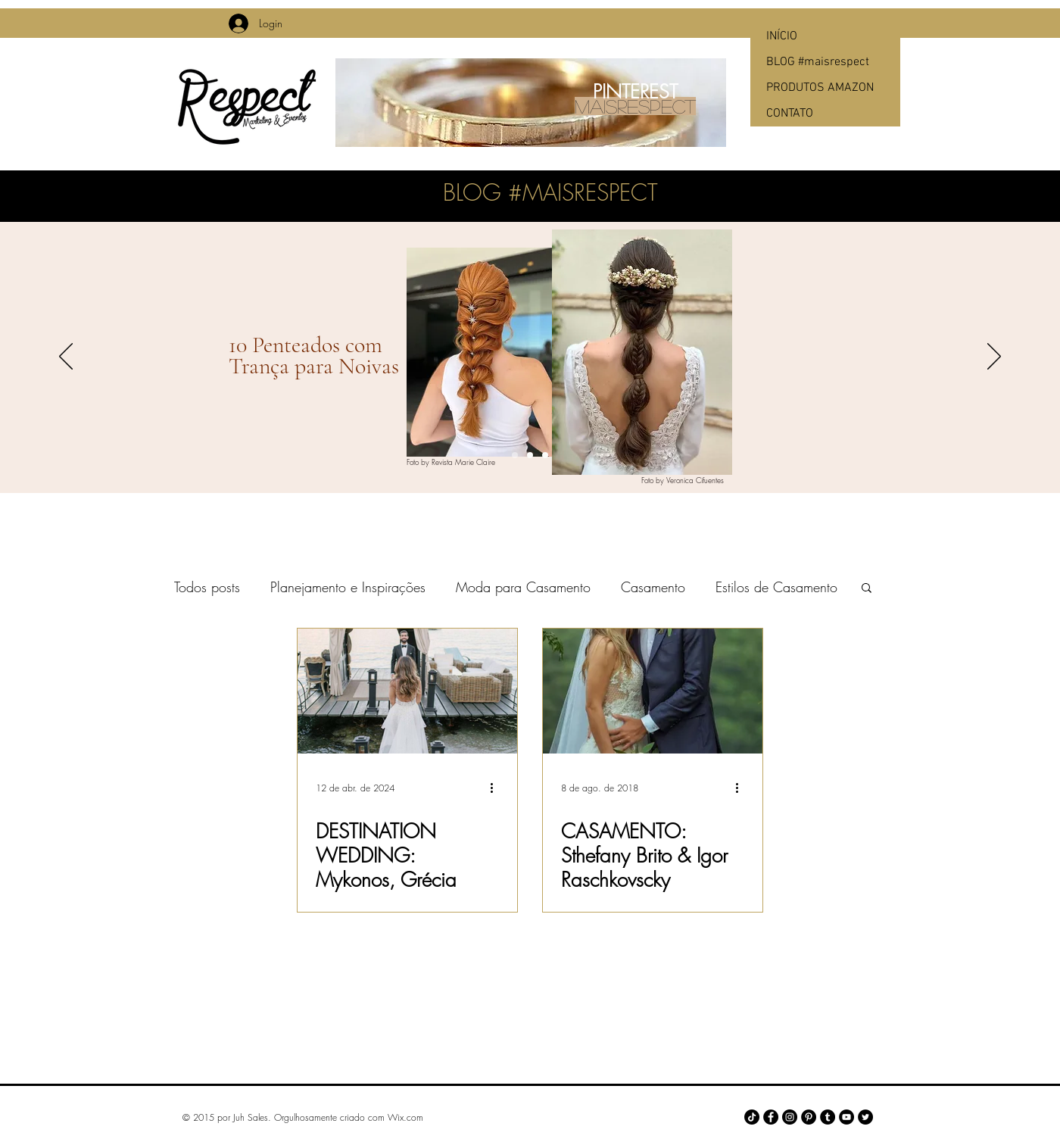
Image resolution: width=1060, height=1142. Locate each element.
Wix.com (405, 1117)
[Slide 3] (545, 455)
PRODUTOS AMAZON (820, 87)
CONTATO (789, 113)
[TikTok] (751, 1117)
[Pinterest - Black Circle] (808, 1117)
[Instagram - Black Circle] (789, 1117)
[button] (866, 589)
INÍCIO (781, 36)
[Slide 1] (515, 455)
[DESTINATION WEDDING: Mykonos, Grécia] (407, 691)
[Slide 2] (530, 455)
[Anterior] (66, 357)
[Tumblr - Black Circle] (827, 1117)
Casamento (653, 587)
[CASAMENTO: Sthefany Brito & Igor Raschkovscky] (652, 691)
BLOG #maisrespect (817, 62)
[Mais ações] (497, 787)
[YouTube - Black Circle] (846, 1117)
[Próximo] (994, 357)
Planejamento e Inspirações (348, 587)
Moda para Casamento (523, 587)
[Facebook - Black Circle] (770, 1117)
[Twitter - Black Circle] (865, 1117)
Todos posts (207, 587)
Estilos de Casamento (776, 587)
